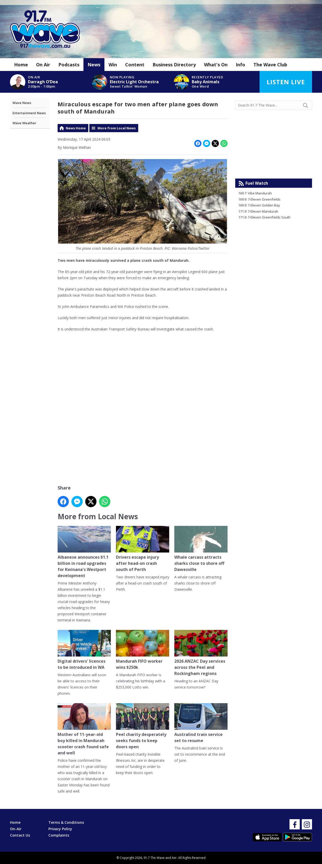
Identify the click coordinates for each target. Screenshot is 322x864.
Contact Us (20, 835)
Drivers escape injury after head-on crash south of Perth (142, 549)
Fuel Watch (256, 183)
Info (240, 64)
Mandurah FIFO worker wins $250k (142, 650)
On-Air (16, 828)
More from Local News (117, 128)
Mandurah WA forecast (273, 168)
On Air (43, 64)
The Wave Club (270, 64)
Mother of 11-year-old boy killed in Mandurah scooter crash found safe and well (84, 729)
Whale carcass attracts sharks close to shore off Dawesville (201, 549)
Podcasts (68, 64)
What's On (216, 64)
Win (113, 64)
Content (134, 64)
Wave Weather (24, 123)
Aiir (174, 858)
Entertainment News (29, 113)
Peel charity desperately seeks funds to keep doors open (142, 726)
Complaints (58, 835)
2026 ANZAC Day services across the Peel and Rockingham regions (201, 653)
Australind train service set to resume (201, 723)
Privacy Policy (60, 828)
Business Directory (174, 64)
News (94, 64)
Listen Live (286, 82)
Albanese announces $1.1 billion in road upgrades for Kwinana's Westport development (84, 552)
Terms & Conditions (66, 822)
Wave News (22, 102)
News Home (76, 128)
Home (21, 64)
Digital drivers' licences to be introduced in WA (84, 650)
